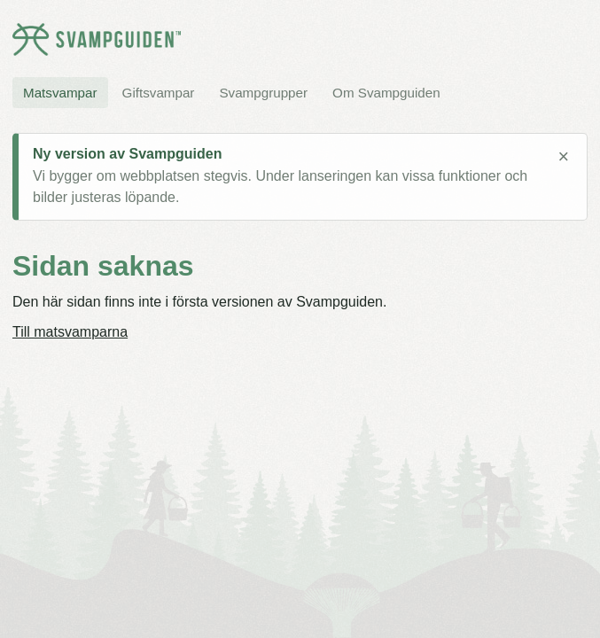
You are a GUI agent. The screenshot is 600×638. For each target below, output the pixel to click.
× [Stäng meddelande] (563, 156)
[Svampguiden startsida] (96, 39)
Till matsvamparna (70, 331)
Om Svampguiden (386, 92)
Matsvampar (60, 92)
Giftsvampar (158, 92)
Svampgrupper (263, 92)
